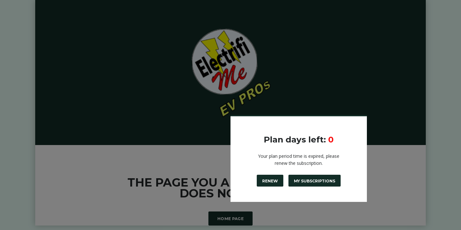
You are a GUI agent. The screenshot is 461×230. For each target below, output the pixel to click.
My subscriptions (314, 181)
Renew (270, 181)
